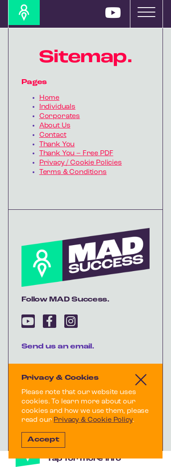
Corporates (59, 116)
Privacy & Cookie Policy (93, 420)
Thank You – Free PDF (76, 153)
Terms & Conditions (73, 172)
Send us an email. (57, 346)
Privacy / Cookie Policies (80, 162)
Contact (53, 135)
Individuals (57, 106)
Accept (43, 439)
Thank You (57, 144)
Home (49, 98)
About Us (55, 125)
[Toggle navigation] (146, 12)
